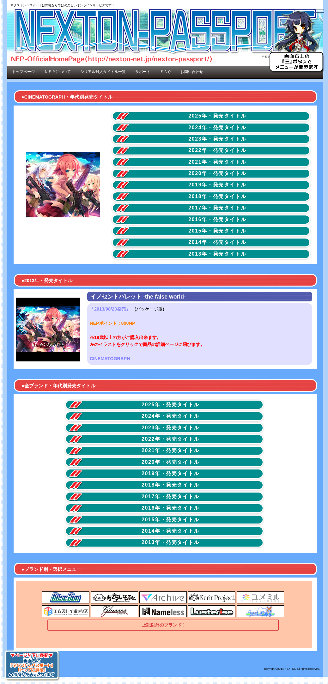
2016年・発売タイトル (217, 219)
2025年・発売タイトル (217, 115)
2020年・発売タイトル (217, 173)
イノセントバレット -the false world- (138, 297)
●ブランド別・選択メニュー (51, 569)
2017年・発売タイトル (217, 207)
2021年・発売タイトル (217, 162)
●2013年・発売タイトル (46, 280)
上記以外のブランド (162, 624)
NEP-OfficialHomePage (165, 34)
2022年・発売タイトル (217, 150)
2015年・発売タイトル (217, 230)
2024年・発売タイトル (217, 127)
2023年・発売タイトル (217, 139)
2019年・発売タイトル (217, 184)
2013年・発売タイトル (217, 254)
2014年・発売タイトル (217, 242)
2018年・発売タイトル (217, 196)
